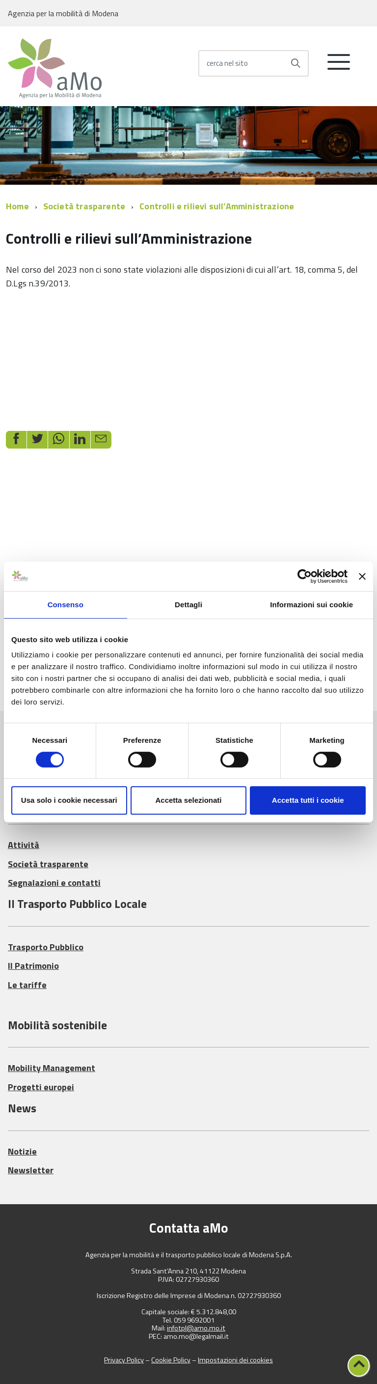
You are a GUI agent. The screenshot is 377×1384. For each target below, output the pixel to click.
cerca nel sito (227, 63)
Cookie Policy (170, 1360)
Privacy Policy (124, 1360)
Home (17, 206)
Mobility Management (51, 1067)
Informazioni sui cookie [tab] (311, 604)
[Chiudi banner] (362, 576)
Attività (23, 844)
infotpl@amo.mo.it (196, 1328)
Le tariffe (27, 984)
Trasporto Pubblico (45, 947)
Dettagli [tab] (188, 604)
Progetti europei (41, 1087)
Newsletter (31, 1170)
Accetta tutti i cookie (308, 800)
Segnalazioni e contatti (54, 882)
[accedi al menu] (338, 66)
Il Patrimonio (33, 965)
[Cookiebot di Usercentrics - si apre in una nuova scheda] (305, 576)
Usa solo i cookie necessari (69, 800)
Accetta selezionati (188, 800)
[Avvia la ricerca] (295, 63)
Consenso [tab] (65, 604)
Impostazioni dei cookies (235, 1360)
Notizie (22, 1151)
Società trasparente (84, 206)
